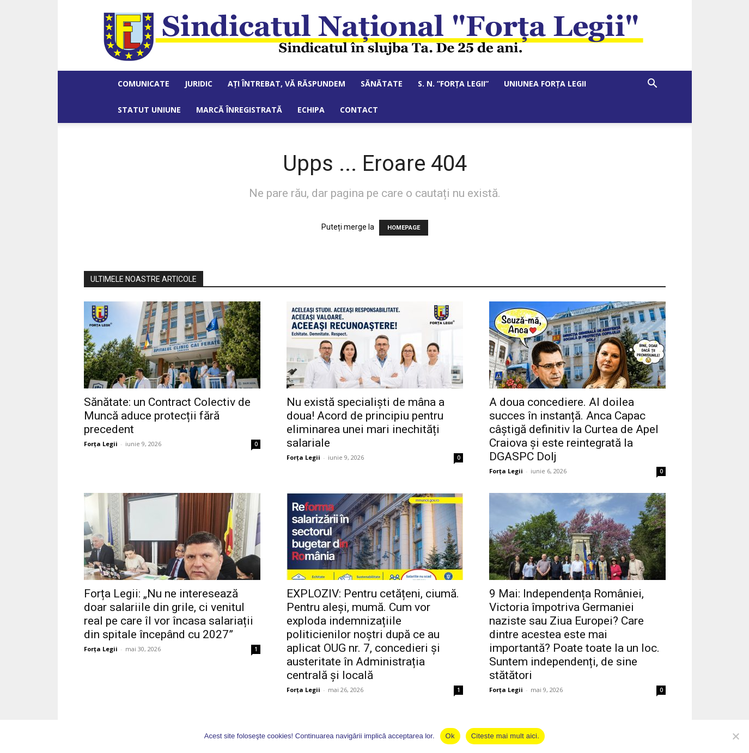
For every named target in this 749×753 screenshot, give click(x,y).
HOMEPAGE (403, 227)
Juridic (198, 83)
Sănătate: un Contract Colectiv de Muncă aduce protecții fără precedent (167, 416)
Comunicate (143, 83)
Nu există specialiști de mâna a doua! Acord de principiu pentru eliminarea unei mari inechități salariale (365, 422)
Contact (359, 109)
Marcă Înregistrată (239, 109)
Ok (450, 736)
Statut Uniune (149, 109)
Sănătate (382, 83)
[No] (735, 736)
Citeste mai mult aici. (505, 736)
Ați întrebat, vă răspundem (286, 83)
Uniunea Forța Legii (545, 83)
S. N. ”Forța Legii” (453, 83)
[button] (653, 84)
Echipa (311, 109)
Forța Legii (101, 444)
